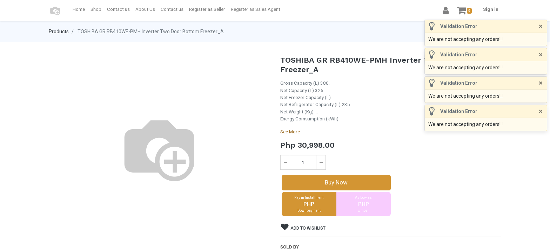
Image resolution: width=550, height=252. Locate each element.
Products (59, 31)
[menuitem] (79, 9)
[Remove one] (285, 162)
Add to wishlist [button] (303, 227)
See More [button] (290, 131)
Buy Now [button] (336, 182)
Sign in (490, 9)
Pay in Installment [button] (309, 205)
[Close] (541, 26)
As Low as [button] (363, 205)
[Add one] (321, 162)
